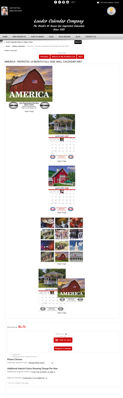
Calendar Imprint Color (17, 362)
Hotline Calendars (18, 46)
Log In (73, 2)
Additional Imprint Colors (18, 372)
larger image (62, 160)
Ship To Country (14, 378)
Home (8, 46)
